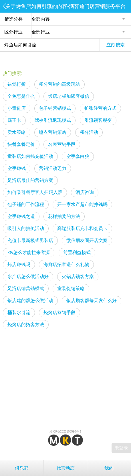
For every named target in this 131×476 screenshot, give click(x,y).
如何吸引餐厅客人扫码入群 (34, 192)
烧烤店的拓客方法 (25, 324)
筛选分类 (13, 19)
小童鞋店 (16, 108)
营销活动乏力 (52, 168)
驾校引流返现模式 (52, 120)
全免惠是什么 (21, 96)
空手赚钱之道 (21, 216)
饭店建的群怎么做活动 (30, 300)
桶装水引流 (18, 312)
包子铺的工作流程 (25, 204)
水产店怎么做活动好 (28, 276)
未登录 (121, 447)
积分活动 (89, 132)
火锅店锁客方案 (78, 276)
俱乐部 (22, 468)
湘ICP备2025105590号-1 (65, 431)
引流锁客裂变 (98, 120)
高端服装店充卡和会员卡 (82, 228)
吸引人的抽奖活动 (25, 228)
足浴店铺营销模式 (25, 288)
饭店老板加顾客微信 (68, 96)
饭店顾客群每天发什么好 (91, 300)
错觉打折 (16, 84)
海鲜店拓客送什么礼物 (66, 264)
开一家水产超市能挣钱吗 (82, 204)
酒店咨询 (85, 192)
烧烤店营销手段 (59, 312)
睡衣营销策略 (52, 132)
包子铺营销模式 (55, 108)
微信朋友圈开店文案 (87, 240)
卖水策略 (16, 132)
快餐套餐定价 (21, 144)
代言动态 (65, 468)
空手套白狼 (77, 156)
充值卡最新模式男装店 (30, 240)
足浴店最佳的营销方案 (30, 180)
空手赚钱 (16, 168)
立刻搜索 (115, 44)
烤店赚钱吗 (18, 264)
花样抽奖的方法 (64, 216)
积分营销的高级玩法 (59, 84)
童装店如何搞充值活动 (30, 156)
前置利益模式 (77, 252)
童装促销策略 (71, 288)
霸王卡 (14, 120)
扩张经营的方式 (100, 108)
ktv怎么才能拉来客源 (28, 252)
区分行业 (13, 31)
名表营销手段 (62, 144)
